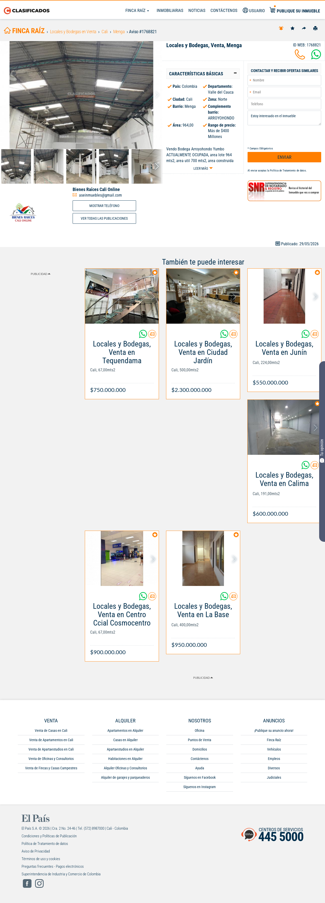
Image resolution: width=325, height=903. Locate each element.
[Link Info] (122, 364)
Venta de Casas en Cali (51, 730)
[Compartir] (303, 28)
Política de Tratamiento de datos (288, 170)
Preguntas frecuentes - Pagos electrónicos (53, 866)
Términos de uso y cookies (41, 859)
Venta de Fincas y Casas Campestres (51, 768)
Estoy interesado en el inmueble (284, 118)
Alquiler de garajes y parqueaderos (125, 777)
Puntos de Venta (199, 740)
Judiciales (274, 777)
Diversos (274, 768)
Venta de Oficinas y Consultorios (51, 759)
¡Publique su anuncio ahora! (273, 730)
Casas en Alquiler (125, 740)
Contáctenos (199, 759)
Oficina (199, 730)
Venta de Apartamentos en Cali (51, 740)
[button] (203, 74)
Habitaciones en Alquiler (125, 759)
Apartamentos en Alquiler (125, 730)
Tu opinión (322, 451)
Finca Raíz (137, 10)
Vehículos (274, 749)
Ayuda (199, 768)
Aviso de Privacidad (36, 851)
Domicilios (199, 749)
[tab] (203, 73)
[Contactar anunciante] (152, 336)
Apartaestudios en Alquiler (125, 749)
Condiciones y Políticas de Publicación (49, 836)
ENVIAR (284, 157)
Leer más (200, 168)
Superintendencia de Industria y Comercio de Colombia (61, 874)
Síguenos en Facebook (200, 777)
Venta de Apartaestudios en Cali (51, 749)
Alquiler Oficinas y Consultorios (125, 768)
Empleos (274, 759)
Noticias (196, 10)
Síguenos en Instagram (199, 787)
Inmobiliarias (170, 10)
